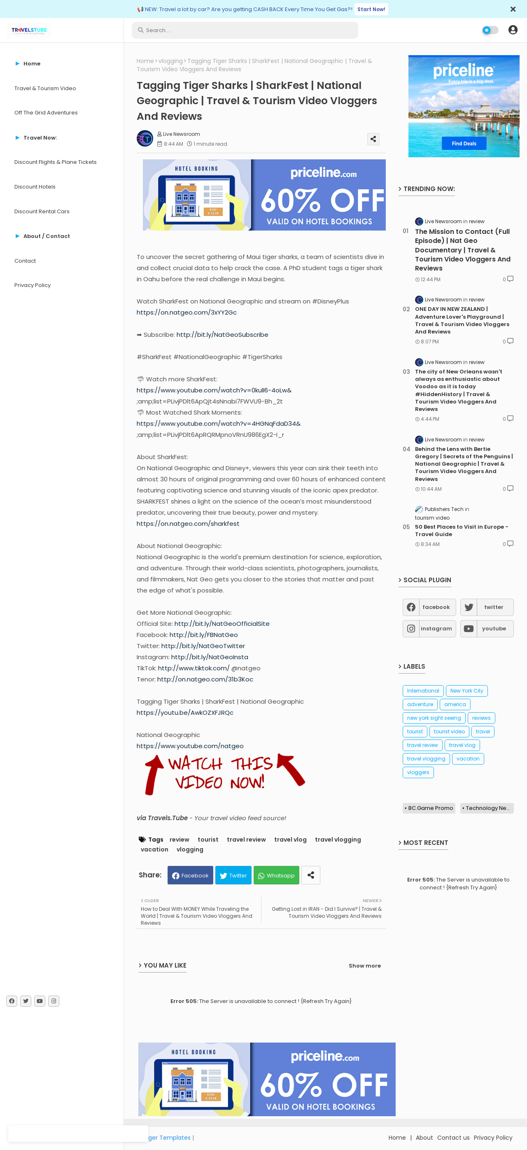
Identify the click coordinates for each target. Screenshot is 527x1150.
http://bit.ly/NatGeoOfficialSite (222, 623)
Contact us (453, 1138)
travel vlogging (338, 840)
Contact (25, 261)
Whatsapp (281, 875)
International (423, 690)
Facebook (195, 875)
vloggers (418, 772)
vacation (154, 850)
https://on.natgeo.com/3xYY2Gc (187, 312)
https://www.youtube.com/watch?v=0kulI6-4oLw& (214, 390)
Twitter (238, 875)
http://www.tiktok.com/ (194, 668)
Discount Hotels (35, 187)
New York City (466, 690)
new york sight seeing (434, 717)
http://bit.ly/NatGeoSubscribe (222, 334)
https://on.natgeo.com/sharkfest (188, 523)
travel (483, 731)
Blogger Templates (163, 1138)
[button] (513, 30)
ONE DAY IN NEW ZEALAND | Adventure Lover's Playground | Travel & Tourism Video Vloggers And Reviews (462, 321)
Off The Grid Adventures (46, 113)
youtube (494, 628)
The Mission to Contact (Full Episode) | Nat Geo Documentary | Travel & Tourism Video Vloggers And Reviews (463, 250)
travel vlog (290, 840)
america (455, 704)
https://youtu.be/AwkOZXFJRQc (185, 712)
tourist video (449, 731)
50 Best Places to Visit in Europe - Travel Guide (461, 530)
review (179, 840)
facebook (436, 607)
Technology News (490, 808)
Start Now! (371, 9)
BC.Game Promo (430, 808)
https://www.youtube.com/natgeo (190, 746)
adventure (420, 704)
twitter (494, 607)
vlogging (171, 61)
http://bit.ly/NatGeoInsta (209, 657)
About (424, 1138)
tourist (208, 840)
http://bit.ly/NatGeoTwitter (203, 645)
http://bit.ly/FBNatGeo (204, 634)
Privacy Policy (32, 285)
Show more (365, 966)
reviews (481, 717)
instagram (436, 628)
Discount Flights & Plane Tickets (55, 162)
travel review (246, 840)
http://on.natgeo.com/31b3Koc (205, 679)
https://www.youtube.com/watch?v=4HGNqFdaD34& (219, 423)
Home (145, 61)
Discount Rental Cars (42, 211)
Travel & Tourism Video (45, 88)
